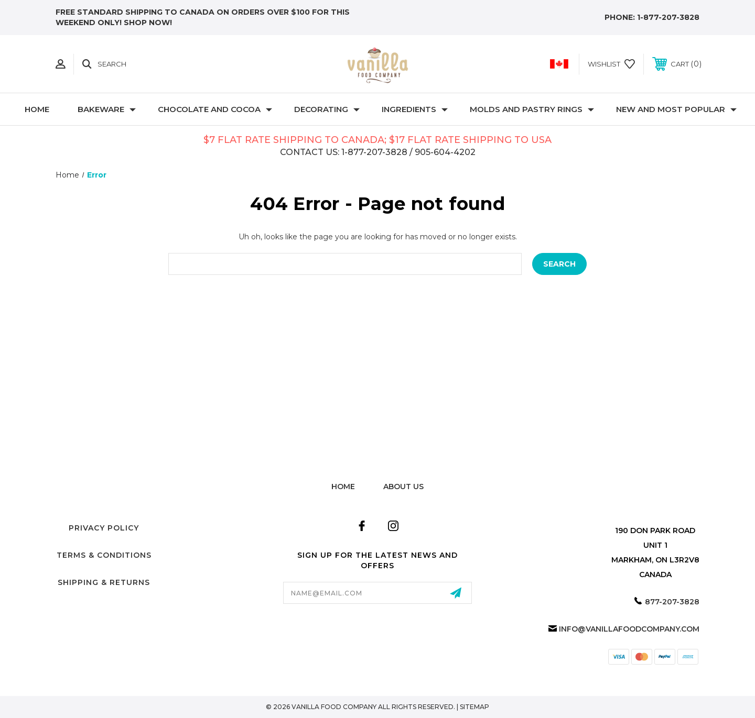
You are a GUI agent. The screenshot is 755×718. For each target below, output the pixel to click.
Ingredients (415, 109)
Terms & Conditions (104, 555)
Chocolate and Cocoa (215, 109)
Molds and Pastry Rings (532, 109)
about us (403, 486)
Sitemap (474, 707)
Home (37, 109)
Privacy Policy (104, 528)
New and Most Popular (676, 109)
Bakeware (107, 109)
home (343, 486)
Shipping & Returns (104, 582)
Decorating (327, 109)
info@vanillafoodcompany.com (629, 629)
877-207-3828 (672, 601)
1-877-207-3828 (668, 17)
